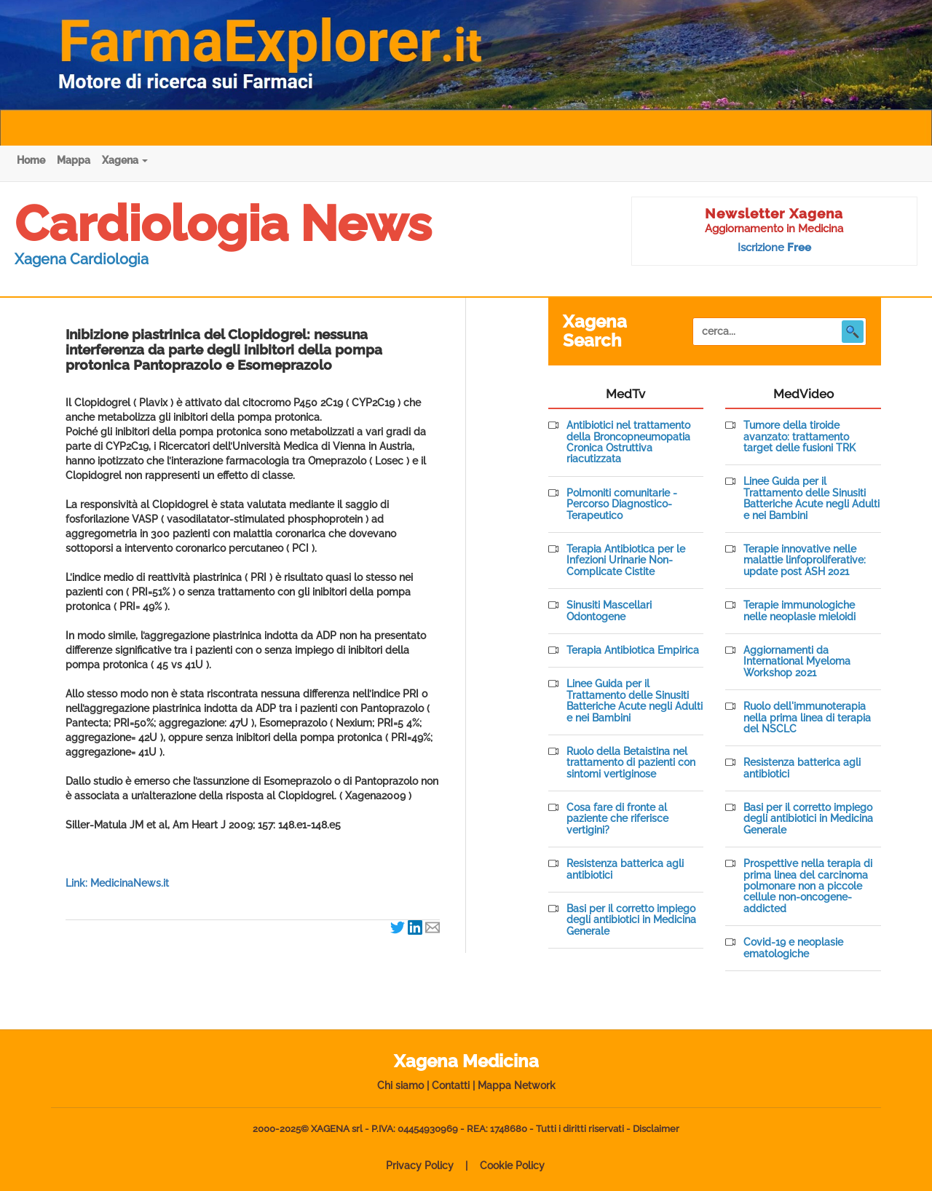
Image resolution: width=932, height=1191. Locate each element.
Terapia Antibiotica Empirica (632, 650)
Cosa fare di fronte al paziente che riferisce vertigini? (617, 819)
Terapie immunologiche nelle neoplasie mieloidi (799, 611)
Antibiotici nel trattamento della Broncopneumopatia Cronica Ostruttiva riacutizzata (628, 442)
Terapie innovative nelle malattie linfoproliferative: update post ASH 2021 (804, 560)
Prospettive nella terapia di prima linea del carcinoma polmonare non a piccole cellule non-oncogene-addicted (807, 886)
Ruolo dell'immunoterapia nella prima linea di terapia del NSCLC (807, 718)
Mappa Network (517, 1085)
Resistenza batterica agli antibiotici (625, 869)
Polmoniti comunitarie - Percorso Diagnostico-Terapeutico (621, 504)
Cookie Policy (512, 1165)
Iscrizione (774, 247)
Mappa (73, 160)
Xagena (125, 160)
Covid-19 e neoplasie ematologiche (793, 948)
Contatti (451, 1085)
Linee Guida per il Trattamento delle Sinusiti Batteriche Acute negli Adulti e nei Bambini (634, 700)
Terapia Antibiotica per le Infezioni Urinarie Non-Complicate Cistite (625, 560)
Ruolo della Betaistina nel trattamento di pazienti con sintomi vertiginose (630, 763)
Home (31, 160)
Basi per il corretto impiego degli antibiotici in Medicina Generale (631, 920)
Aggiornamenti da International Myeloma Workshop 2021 (796, 661)
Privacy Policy (420, 1165)
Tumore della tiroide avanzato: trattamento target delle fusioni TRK (799, 437)
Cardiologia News (223, 223)
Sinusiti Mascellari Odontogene (609, 611)
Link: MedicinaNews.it (117, 883)
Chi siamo (400, 1085)
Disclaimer (656, 1128)
